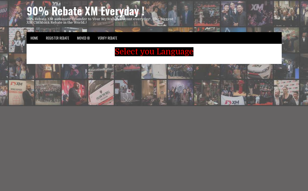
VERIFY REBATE (107, 38)
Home (34, 38)
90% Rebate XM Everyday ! (86, 11)
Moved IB (83, 38)
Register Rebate (57, 38)
